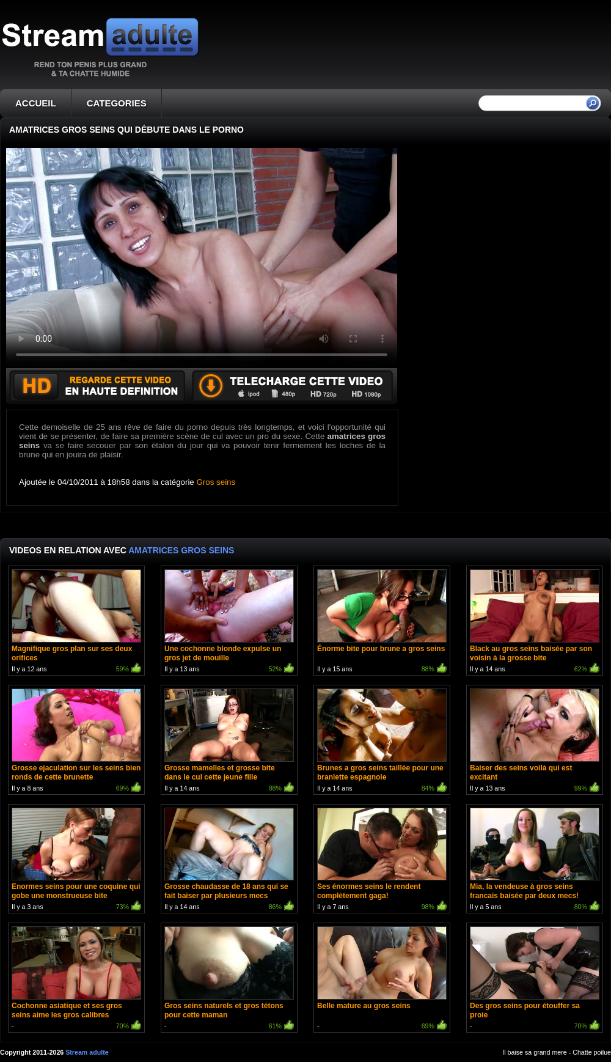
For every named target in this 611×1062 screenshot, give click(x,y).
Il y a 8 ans (76, 741)
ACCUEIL (35, 103)
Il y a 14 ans (534, 622)
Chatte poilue (592, 1052)
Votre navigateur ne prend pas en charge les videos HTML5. (201, 258)
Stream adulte (86, 1052)
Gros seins (216, 482)
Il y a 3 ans (76, 860)
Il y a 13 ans (229, 622)
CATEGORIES (117, 103)
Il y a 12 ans (76, 622)
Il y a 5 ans (534, 860)
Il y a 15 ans (382, 622)
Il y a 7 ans (382, 860)
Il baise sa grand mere (534, 1052)
